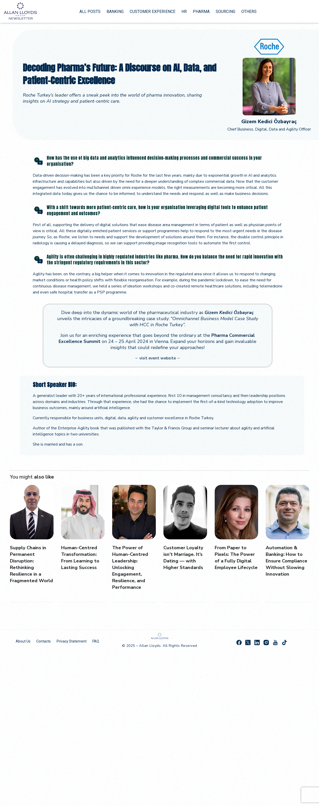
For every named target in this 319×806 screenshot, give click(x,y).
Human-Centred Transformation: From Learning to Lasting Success (81, 557)
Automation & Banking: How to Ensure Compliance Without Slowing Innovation (286, 564)
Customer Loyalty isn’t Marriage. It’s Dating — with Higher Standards (184, 557)
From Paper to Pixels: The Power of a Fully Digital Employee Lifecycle (236, 560)
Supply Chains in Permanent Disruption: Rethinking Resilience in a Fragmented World (29, 567)
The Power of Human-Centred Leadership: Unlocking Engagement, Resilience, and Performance (131, 567)
